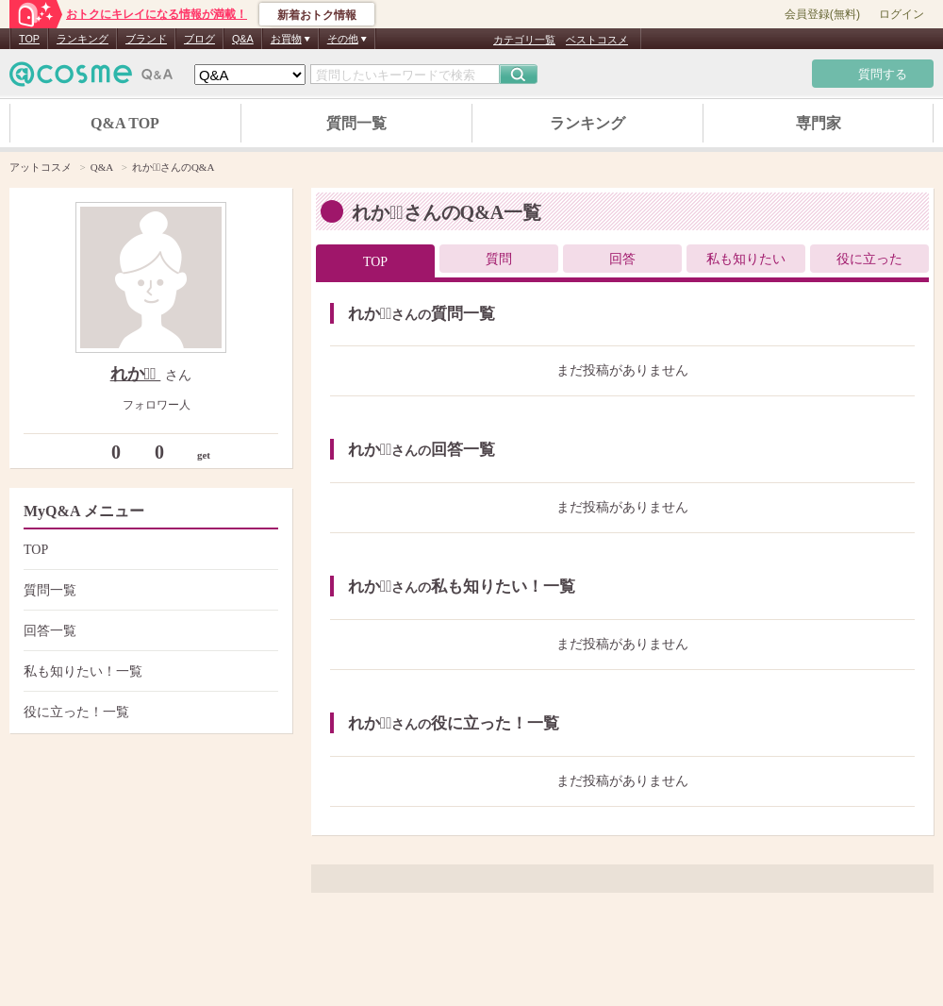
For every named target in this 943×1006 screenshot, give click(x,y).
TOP (29, 38)
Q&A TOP (125, 123)
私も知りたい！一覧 (148, 671)
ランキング (82, 38)
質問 (499, 259)
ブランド (146, 38)
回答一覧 (148, 631)
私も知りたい (746, 259)
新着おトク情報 (316, 15)
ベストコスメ (597, 39)
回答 (622, 259)
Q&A (243, 38)
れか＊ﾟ (135, 373)
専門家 (818, 123)
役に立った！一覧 (148, 712)
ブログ (199, 38)
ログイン (901, 14)
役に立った (869, 259)
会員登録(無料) (822, 14)
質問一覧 (356, 123)
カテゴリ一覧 (524, 39)
